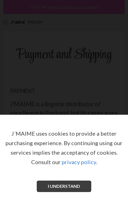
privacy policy (79, 162)
